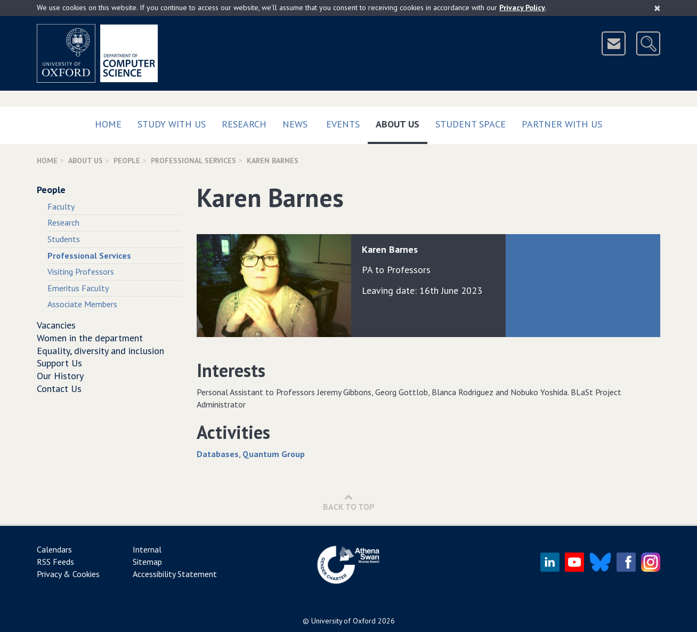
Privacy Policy (522, 7)
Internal (147, 549)
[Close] (657, 8)
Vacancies (56, 325)
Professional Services (193, 160)
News (294, 124)
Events (343, 124)
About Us (401, 122)
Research (244, 124)
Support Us (59, 363)
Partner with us (562, 124)
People (127, 160)
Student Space (470, 124)
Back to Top (349, 502)
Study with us (171, 124)
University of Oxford (343, 621)
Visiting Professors (80, 271)
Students (63, 239)
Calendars (54, 549)
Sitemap (147, 561)
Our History (60, 376)
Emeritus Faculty (78, 288)
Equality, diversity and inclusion (100, 351)
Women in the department (90, 338)
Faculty (61, 206)
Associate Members (82, 304)
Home (108, 124)
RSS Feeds (55, 561)
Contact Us (59, 388)
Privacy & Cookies (68, 574)
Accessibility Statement (175, 574)
